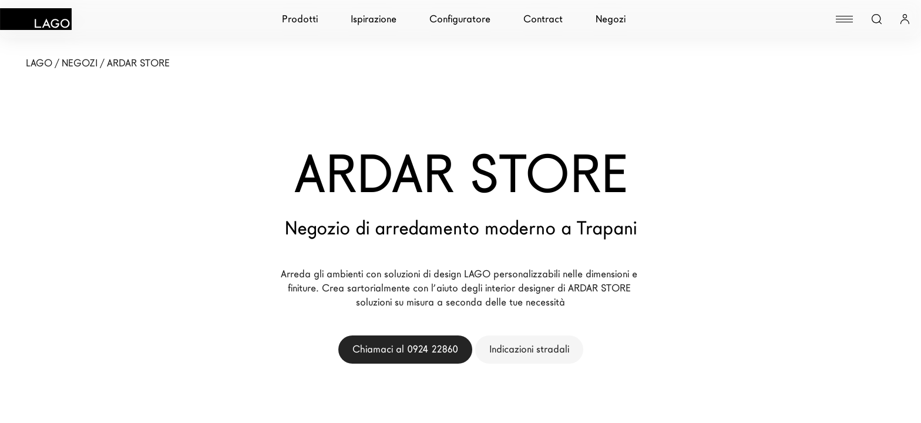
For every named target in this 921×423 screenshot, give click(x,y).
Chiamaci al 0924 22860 (405, 349)
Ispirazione (373, 19)
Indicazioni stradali (529, 349)
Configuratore (459, 19)
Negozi (611, 19)
